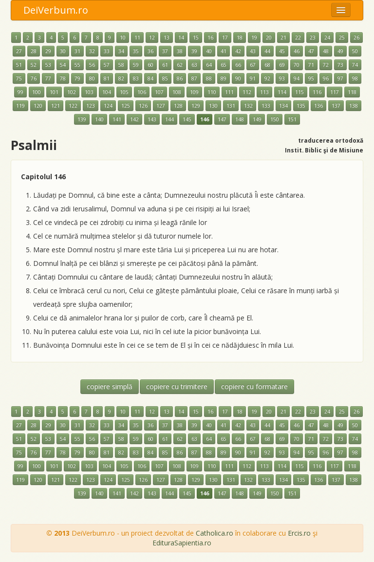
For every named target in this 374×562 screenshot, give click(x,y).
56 (92, 64)
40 (209, 51)
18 (240, 37)
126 (143, 105)
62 (180, 64)
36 (150, 51)
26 (356, 37)
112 (247, 92)
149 (257, 119)
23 (313, 37)
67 (253, 64)
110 (211, 92)
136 (318, 105)
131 (230, 105)
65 (223, 64)
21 (283, 37)
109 (194, 92)
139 (81, 119)
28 (34, 51)
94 (296, 78)
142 (134, 119)
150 (274, 119)
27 (19, 51)
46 (296, 51)
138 (353, 105)
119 (20, 105)
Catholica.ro (214, 533)
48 (326, 51)
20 (269, 37)
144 (169, 119)
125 (125, 105)
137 (336, 105)
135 (301, 105)
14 (181, 37)
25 (342, 37)
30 (63, 51)
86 (180, 78)
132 (248, 105)
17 (225, 37)
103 (89, 92)
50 (355, 51)
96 (326, 78)
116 (317, 92)
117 (334, 92)
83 (136, 78)
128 (178, 105)
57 (107, 64)
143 (152, 119)
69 (282, 64)
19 (254, 37)
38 (180, 51)
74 (355, 64)
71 (311, 64)
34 (121, 51)
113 (264, 92)
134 (283, 105)
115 (299, 92)
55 (77, 64)
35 (136, 51)
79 (77, 78)
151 (292, 119)
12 (152, 37)
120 (38, 105)
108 (176, 92)
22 (298, 37)
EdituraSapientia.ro (181, 542)
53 (48, 64)
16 (210, 37)
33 (107, 51)
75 (19, 78)
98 (355, 78)
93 (282, 78)
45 (282, 51)
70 (296, 64)
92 (267, 78)
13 (166, 37)
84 (150, 78)
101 (54, 92)
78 (63, 78)
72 (326, 64)
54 (63, 64)
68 (267, 64)
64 (209, 64)
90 (238, 78)
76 (34, 78)
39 (194, 51)
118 (352, 92)
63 (194, 64)
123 (90, 105)
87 (194, 78)
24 (327, 37)
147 (222, 119)
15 (196, 37)
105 (124, 92)
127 (160, 105)
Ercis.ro (299, 533)
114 (282, 92)
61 (165, 64)
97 (340, 78)
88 (209, 78)
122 (73, 105)
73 (340, 64)
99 (20, 92)
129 (195, 105)
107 (159, 92)
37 (165, 51)
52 (34, 64)
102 (71, 92)
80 (92, 78)
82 (121, 78)
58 (121, 64)
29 (48, 51)
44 (267, 51)
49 (340, 51)
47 (311, 51)
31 (77, 51)
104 (106, 92)
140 (99, 119)
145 (187, 119)
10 (123, 37)
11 (137, 37)
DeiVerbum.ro (55, 10)
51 (19, 64)
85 (165, 78)
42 (238, 51)
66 (238, 64)
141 (116, 119)
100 (36, 92)
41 (223, 51)
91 (253, 78)
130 (213, 105)
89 (223, 78)
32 (92, 51)
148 (239, 119)
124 (108, 105)
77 (48, 78)
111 (229, 92)
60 (150, 64)
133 (266, 105)
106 (141, 92)
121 (55, 105)
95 (311, 78)
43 (253, 51)
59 (136, 64)
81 (107, 78)
